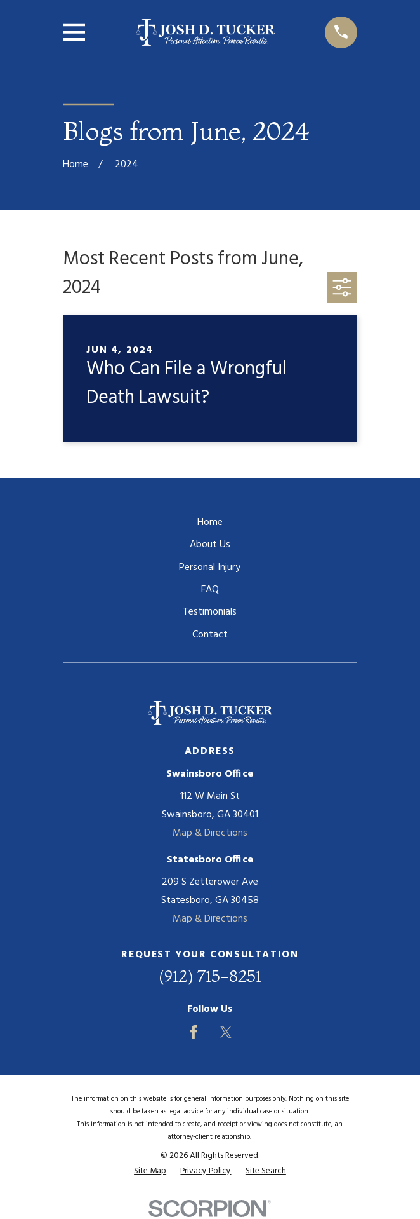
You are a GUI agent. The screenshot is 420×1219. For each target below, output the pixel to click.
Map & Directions (210, 833)
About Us (210, 544)
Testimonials (210, 612)
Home (210, 522)
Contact (210, 635)
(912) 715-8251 (210, 976)
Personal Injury (209, 567)
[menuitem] (150, 1171)
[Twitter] (226, 1032)
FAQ (210, 590)
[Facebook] (193, 1032)
